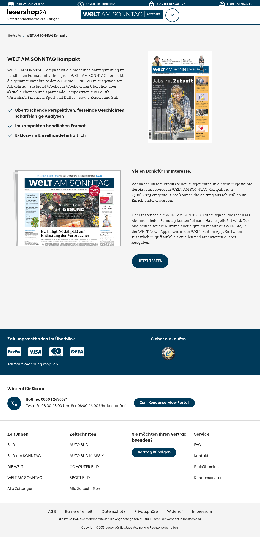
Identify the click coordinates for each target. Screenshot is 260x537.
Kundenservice (207, 478)
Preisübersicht (207, 467)
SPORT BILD (80, 478)
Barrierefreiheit (78, 511)
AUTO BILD (79, 445)
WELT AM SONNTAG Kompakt (47, 35)
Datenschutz (113, 511)
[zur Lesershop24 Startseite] (38, 18)
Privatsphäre (146, 511)
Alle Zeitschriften (85, 489)
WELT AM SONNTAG (24, 478)
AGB (52, 511)
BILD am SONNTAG (24, 456)
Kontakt (201, 456)
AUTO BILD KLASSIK (87, 456)
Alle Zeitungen (20, 489)
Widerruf (175, 511)
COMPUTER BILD (84, 467)
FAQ (197, 445)
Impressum (202, 511)
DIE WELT (15, 467)
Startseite (14, 35)
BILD (11, 445)
